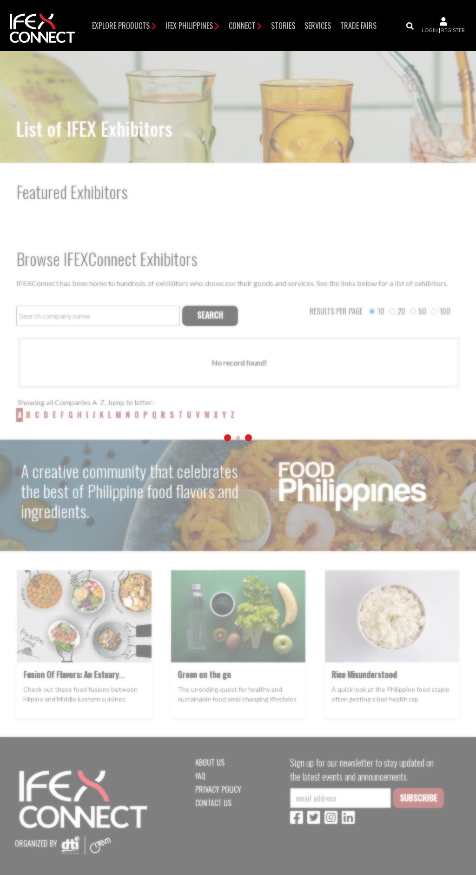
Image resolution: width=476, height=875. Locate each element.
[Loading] (238, 437)
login (430, 30)
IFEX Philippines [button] (189, 25)
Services (317, 25)
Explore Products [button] (121, 25)
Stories (283, 25)
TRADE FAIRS (358, 25)
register (453, 30)
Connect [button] (242, 25)
